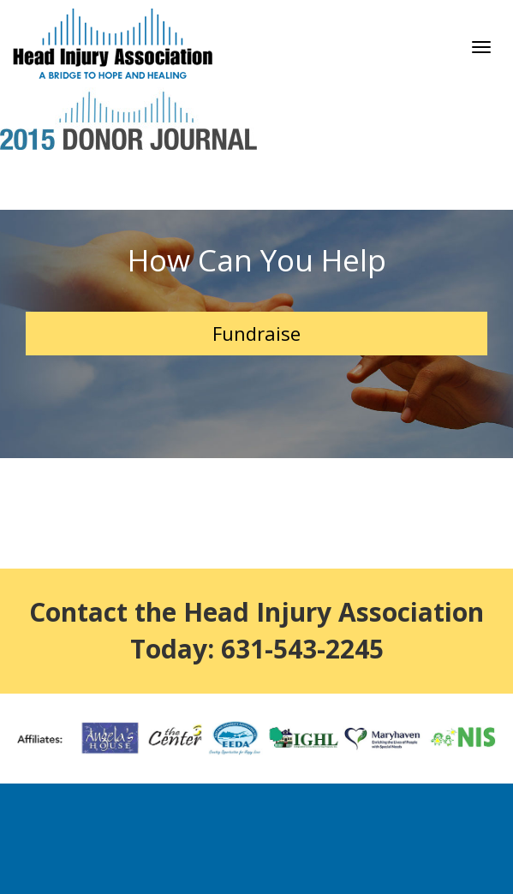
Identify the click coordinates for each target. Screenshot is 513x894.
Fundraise (256, 333)
